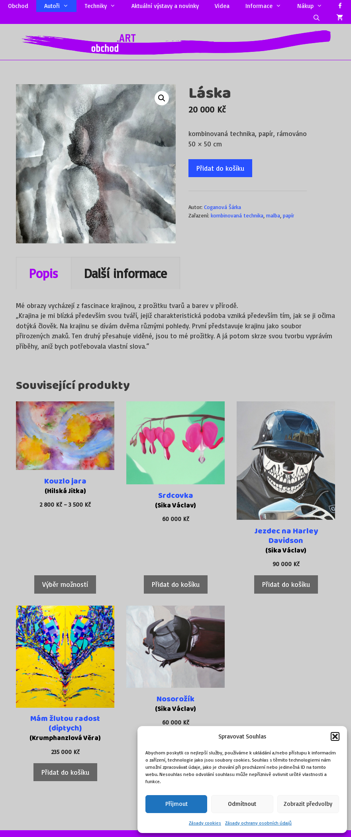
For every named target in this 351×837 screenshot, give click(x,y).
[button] (335, 736)
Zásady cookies (205, 823)
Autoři (60, 6)
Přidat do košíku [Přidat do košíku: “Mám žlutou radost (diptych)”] (65, 772)
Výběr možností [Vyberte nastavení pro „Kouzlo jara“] (65, 584)
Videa (222, 6)
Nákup (313, 6)
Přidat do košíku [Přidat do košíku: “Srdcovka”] (176, 584)
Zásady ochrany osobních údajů (258, 823)
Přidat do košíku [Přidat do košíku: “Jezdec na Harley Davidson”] (286, 584)
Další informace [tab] (125, 273)
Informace (267, 6)
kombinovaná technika (237, 215)
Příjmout (176, 803)
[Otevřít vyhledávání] (316, 18)
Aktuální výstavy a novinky (165, 6)
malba (273, 215)
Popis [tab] (43, 273)
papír (288, 215)
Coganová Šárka (222, 206)
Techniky (104, 6)
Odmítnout (242, 803)
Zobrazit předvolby (308, 803)
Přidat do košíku (220, 168)
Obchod (18, 6)
